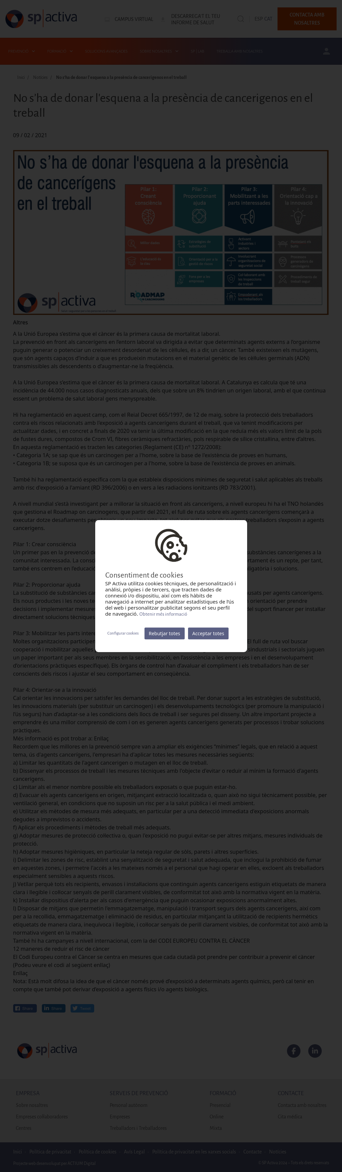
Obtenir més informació (163, 614)
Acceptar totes (208, 633)
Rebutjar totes (164, 633)
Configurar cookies (123, 633)
